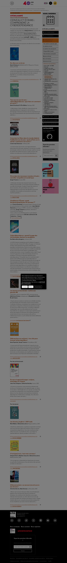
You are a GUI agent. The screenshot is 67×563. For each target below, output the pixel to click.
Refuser (31, 286)
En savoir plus (38, 287)
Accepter (25, 286)
